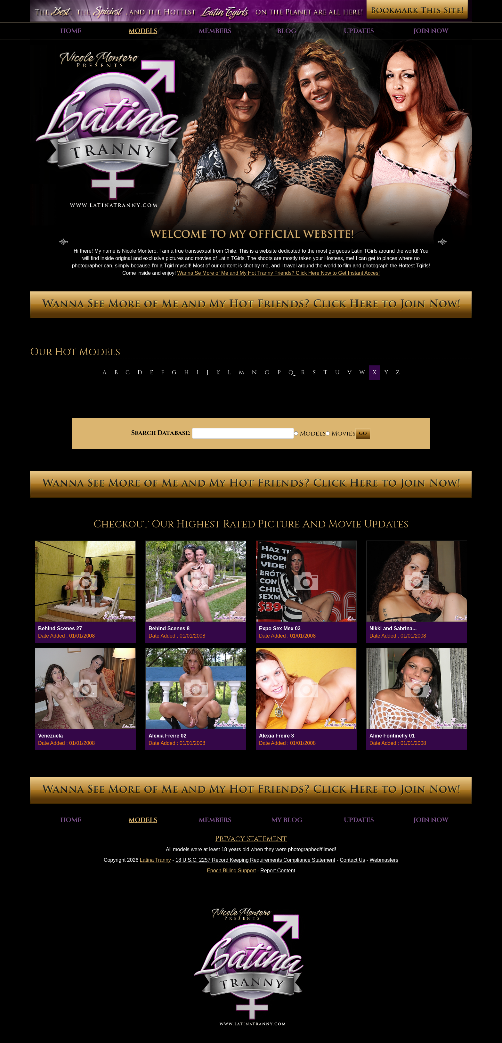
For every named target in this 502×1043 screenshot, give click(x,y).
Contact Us (352, 860)
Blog (286, 31)
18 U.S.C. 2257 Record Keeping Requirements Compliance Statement (255, 860)
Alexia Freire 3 (276, 735)
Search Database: (160, 432)
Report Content (277, 870)
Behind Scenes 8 (169, 628)
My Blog (287, 820)
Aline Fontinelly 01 (392, 735)
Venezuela (50, 735)
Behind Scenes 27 (60, 628)
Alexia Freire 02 (167, 735)
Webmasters (384, 860)
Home (71, 31)
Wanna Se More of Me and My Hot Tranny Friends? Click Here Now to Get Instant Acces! (278, 273)
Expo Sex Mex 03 (280, 628)
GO (363, 433)
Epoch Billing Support (231, 870)
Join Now (431, 31)
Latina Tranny (155, 860)
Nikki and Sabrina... (393, 628)
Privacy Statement (251, 838)
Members (215, 31)
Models (143, 31)
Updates (359, 31)
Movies (340, 433)
